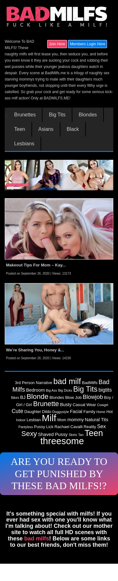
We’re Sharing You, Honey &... (35, 350)
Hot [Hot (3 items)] (109, 411)
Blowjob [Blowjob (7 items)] (93, 397)
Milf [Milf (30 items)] (49, 418)
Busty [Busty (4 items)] (66, 404)
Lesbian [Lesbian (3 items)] (34, 419)
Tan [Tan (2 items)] (80, 435)
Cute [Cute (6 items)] (17, 411)
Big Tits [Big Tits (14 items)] (85, 389)
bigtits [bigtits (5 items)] (105, 390)
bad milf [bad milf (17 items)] (67, 381)
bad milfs (36, 538)
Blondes (88, 114)
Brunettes (25, 114)
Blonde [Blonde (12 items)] (37, 396)
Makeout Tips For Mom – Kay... (36, 265)
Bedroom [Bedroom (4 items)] (35, 390)
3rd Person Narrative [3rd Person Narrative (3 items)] (33, 382)
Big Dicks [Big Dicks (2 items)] (65, 390)
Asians (45, 129)
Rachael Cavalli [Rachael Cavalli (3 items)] (68, 426)
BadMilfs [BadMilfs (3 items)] (90, 382)
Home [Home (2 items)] (100, 412)
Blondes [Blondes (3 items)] (56, 397)
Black (73, 129)
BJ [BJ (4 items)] (22, 397)
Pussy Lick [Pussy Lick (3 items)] (43, 426)
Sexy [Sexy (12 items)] (29, 434)
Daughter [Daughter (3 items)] (32, 411)
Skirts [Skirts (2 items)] (73, 435)
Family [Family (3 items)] (89, 411)
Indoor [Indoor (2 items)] (20, 420)
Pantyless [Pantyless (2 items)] (26, 427)
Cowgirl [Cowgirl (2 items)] (102, 405)
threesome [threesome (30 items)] (62, 441)
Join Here (57, 44)
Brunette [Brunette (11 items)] (46, 404)
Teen (19, 129)
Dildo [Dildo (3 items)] (46, 411)
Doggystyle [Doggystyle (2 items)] (60, 412)
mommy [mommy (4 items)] (75, 419)
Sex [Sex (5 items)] (101, 426)
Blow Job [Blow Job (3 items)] (73, 397)
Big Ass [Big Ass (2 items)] (51, 390)
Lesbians (24, 143)
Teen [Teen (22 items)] (94, 433)
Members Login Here (87, 44)
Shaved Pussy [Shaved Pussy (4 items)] (53, 434)
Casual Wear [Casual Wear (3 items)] (84, 404)
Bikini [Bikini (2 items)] (15, 397)
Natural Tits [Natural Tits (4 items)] (96, 419)
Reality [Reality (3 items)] (90, 426)
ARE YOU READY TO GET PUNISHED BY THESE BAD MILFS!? (59, 473)
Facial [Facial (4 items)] (76, 411)
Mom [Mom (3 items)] (61, 419)
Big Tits (57, 114)
